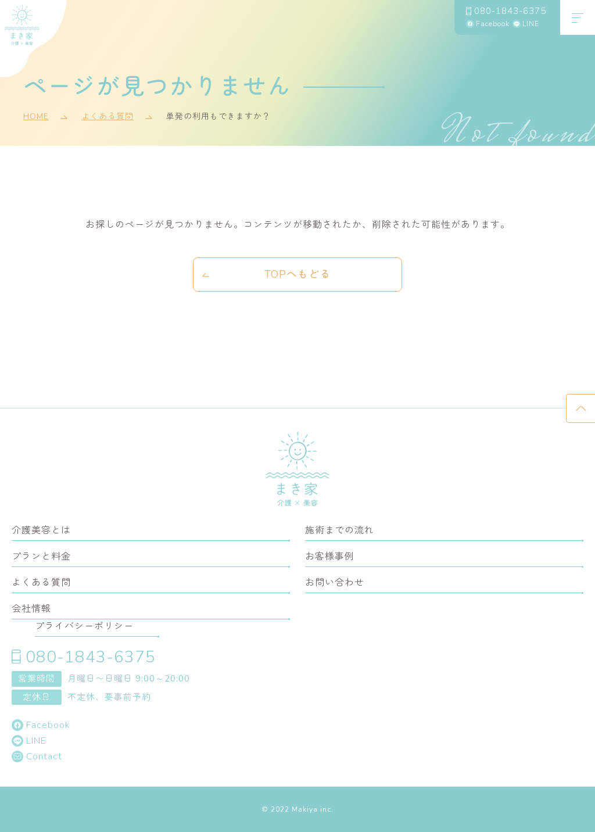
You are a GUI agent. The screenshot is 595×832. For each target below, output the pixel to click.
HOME (36, 117)
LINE (530, 23)
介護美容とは (41, 530)
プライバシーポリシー (84, 626)
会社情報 (31, 609)
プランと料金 (41, 556)
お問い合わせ (334, 582)
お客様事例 (329, 556)
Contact (44, 756)
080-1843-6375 (510, 11)
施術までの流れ (339, 530)
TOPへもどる (297, 274)
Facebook (493, 23)
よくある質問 (107, 117)
